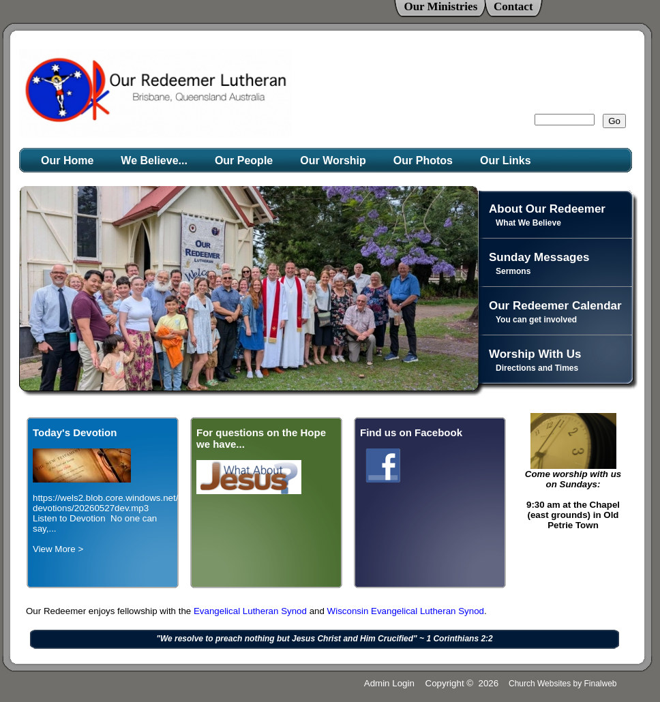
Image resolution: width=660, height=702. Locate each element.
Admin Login (389, 683)
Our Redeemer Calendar (555, 305)
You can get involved (536, 319)
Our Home (67, 160)
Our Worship (333, 160)
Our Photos (423, 160)
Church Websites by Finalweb (563, 683)
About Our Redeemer (547, 208)
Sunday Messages (539, 257)
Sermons (513, 271)
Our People (244, 160)
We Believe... (154, 160)
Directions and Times (537, 368)
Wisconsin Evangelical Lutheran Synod (405, 611)
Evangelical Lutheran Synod (252, 611)
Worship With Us (535, 354)
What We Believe (528, 223)
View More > (58, 549)
